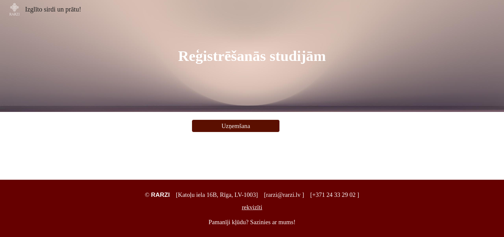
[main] (252, 56)
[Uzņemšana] (235, 126)
